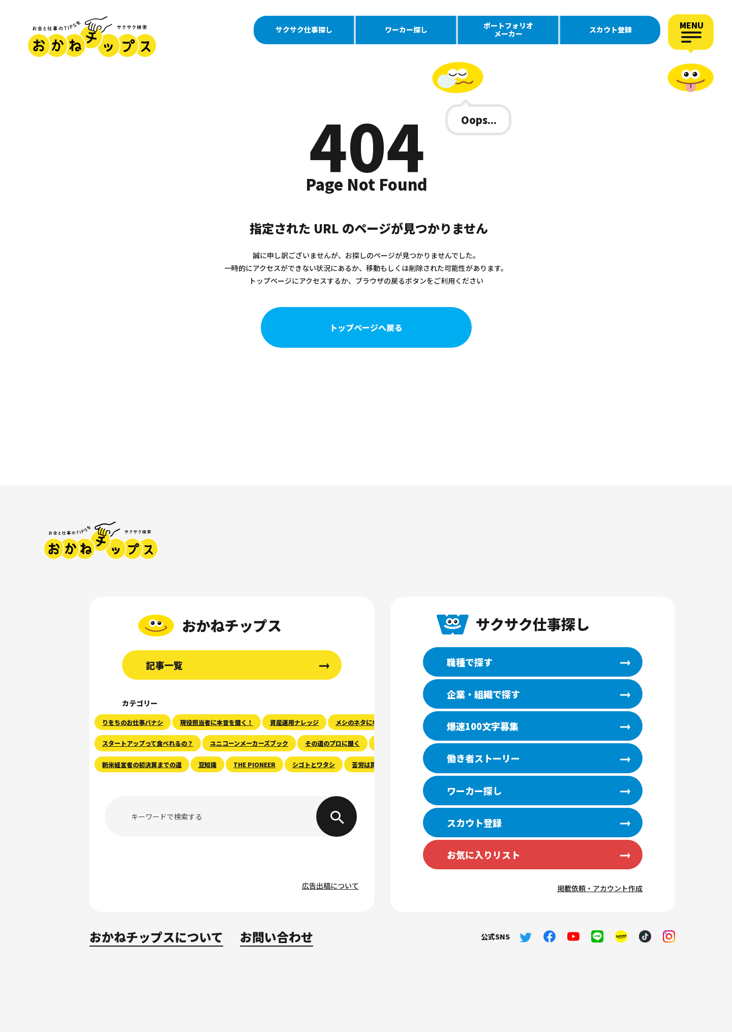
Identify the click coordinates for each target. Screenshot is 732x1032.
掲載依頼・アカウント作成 (600, 888)
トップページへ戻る (366, 327)
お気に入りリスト (483, 854)
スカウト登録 (610, 29)
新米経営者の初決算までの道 (141, 764)
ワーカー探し (406, 29)
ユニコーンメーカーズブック (249, 743)
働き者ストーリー (483, 758)
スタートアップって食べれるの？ (147, 743)
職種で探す (470, 662)
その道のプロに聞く (332, 743)
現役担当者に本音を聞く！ (216, 722)
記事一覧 (164, 665)
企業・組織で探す (483, 694)
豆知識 (207, 764)
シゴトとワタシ (313, 764)
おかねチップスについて (156, 937)
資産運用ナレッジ (294, 722)
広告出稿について (330, 886)
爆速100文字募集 (482, 726)
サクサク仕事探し (304, 29)
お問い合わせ (276, 937)
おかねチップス (101, 541)
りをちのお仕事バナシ (132, 722)
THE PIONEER (254, 764)
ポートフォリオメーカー (508, 29)
